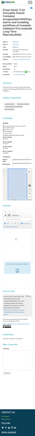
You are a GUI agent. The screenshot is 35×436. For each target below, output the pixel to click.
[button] (29, 171)
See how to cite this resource (21, 59)
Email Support (5, 416)
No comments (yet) (19, 74)
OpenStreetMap (21, 199)
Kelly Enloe (16, 42)
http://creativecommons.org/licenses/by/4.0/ (16, 324)
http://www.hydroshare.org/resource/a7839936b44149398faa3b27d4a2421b (14, 312)
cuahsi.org (7, 419)
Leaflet (9, 199)
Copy (28, 296)
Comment (6, 348)
